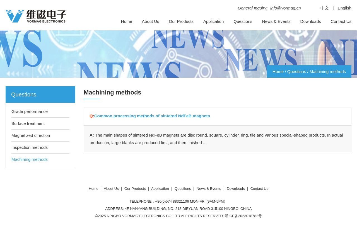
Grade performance (29, 111)
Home (126, 21)
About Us (150, 21)
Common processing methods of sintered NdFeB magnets (152, 115)
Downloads (310, 21)
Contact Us (341, 21)
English (344, 8)
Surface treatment (28, 123)
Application (213, 21)
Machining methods (328, 71)
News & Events (276, 21)
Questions (242, 21)
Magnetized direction (30, 135)
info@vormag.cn (285, 8)
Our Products (181, 21)
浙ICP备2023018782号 (243, 216)
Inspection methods (29, 147)
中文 (324, 8)
